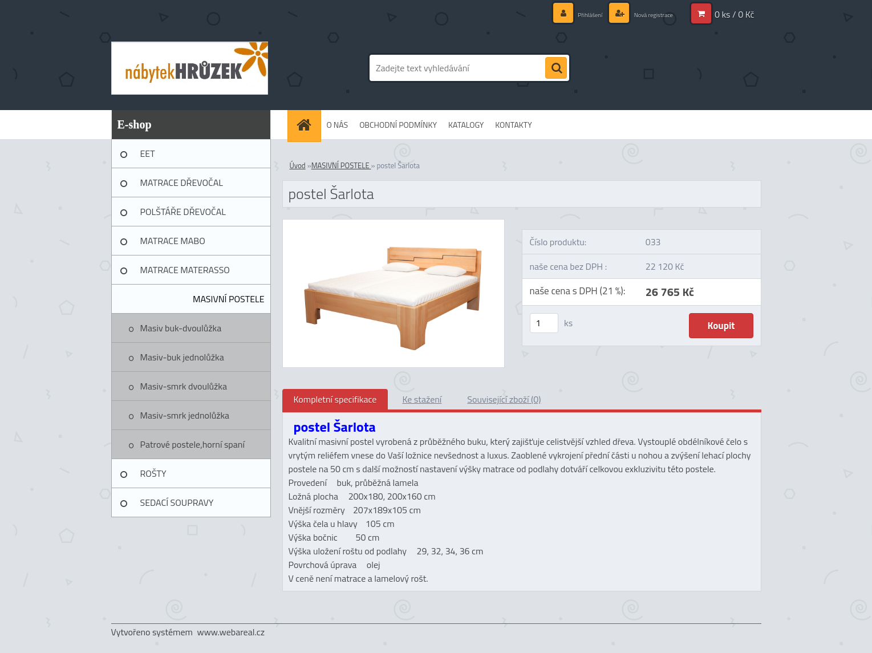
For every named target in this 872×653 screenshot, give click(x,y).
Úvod (298, 165)
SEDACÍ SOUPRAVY (177, 502)
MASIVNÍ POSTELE (229, 299)
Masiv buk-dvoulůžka (181, 328)
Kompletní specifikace (335, 399)
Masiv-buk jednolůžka (182, 357)
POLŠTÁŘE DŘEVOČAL (183, 211)
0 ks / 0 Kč (735, 14)
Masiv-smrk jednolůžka (185, 415)
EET (147, 153)
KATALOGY (466, 125)
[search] (556, 68)
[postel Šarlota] (394, 224)
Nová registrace (646, 14)
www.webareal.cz (231, 632)
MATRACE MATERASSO (185, 270)
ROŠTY (153, 473)
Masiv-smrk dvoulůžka (184, 386)
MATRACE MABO (172, 241)
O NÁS (337, 125)
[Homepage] (308, 124)
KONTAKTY (513, 125)
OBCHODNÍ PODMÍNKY (398, 125)
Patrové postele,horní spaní (192, 444)
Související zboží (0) (504, 399)
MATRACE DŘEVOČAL (181, 182)
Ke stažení (421, 399)
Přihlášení (572, 14)
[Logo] (189, 67)
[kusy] (544, 323)
